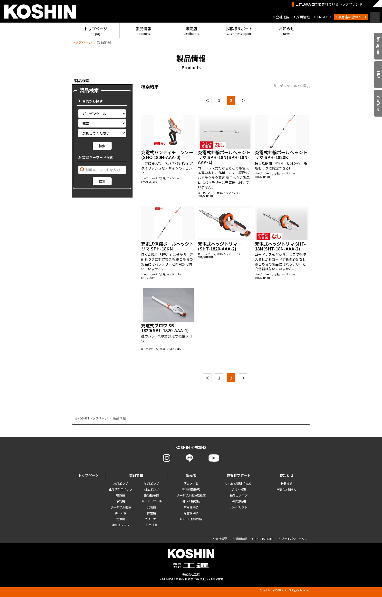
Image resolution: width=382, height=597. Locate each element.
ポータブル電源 (120, 507)
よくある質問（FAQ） (238, 483)
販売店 (191, 31)
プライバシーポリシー (295, 539)
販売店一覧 (191, 483)
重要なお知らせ (286, 489)
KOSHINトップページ (92, 418)
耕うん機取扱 (191, 501)
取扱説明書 (238, 501)
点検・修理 (238, 489)
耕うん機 (120, 513)
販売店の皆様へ (350, 16)
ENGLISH (324, 16)
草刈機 (120, 501)
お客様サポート (239, 31)
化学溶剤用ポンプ (120, 489)
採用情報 (303, 16)
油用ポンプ (151, 483)
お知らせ (286, 31)
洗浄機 (120, 519)
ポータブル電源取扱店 (191, 495)
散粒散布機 (151, 495)
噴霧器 (120, 495)
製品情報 (143, 31)
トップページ (95, 31)
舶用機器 (151, 525)
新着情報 (286, 483)
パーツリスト (239, 507)
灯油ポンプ (151, 489)
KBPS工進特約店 (191, 519)
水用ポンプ (120, 483)
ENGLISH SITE (264, 539)
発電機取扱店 (191, 489)
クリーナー (151, 519)
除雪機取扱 (191, 513)
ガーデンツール (151, 501)
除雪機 (151, 513)
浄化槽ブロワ (120, 525)
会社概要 (282, 16)
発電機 (151, 507)
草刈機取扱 (191, 507)
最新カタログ (239, 495)
